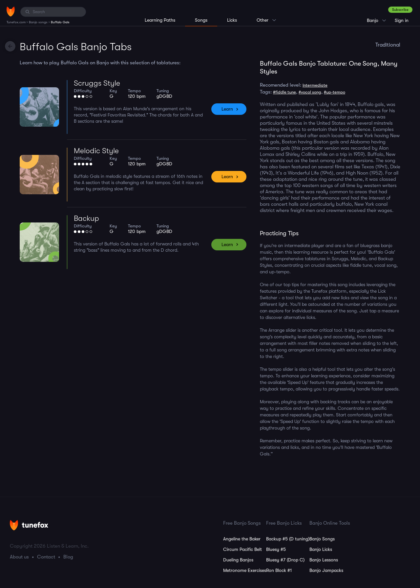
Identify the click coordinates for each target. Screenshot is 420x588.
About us (19, 557)
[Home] (11, 11)
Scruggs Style (97, 83)
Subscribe (400, 10)
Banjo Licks (320, 549)
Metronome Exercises (244, 570)
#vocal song (310, 92)
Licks (232, 20)
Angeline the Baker (242, 538)
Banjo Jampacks (326, 570)
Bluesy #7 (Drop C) (285, 559)
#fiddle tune (284, 92)
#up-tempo (334, 92)
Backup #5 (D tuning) (287, 538)
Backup (86, 218)
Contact (46, 557)
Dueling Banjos (238, 559)
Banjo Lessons (323, 559)
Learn (227, 109)
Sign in (402, 20)
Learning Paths (160, 20)
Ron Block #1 (279, 570)
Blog (68, 557)
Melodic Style (96, 150)
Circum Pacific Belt (242, 549)
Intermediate (315, 85)
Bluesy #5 (276, 549)
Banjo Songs (322, 538)
